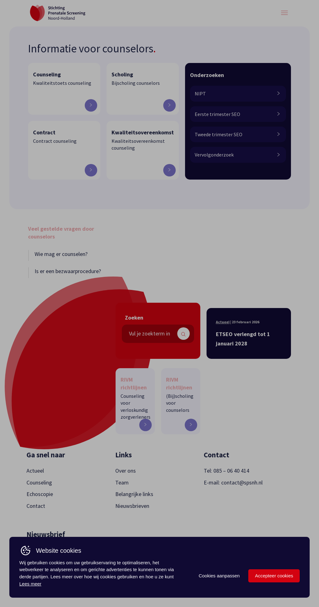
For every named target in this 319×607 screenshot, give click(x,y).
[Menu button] (284, 13)
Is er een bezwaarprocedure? (68, 271)
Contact (35, 505)
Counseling (39, 482)
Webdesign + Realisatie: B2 (267, 580)
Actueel (223, 322)
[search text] (158, 334)
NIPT (237, 93)
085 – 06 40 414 (231, 470)
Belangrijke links (134, 494)
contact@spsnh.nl (242, 482)
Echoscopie (39, 494)
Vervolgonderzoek (237, 155)
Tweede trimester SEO (237, 134)
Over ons (125, 470)
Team (122, 482)
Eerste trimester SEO (237, 114)
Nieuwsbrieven (132, 505)
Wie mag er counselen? (61, 254)
